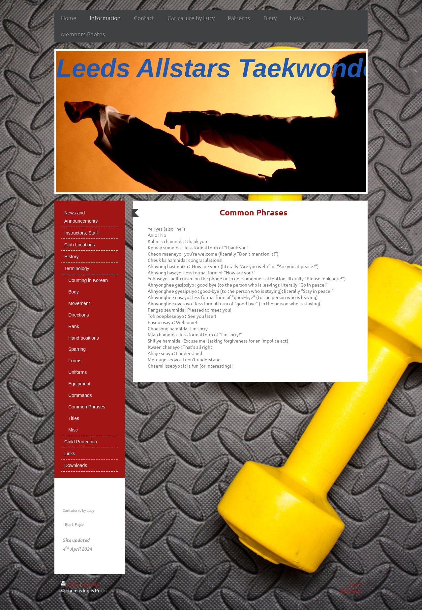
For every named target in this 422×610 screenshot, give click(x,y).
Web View (350, 590)
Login (355, 584)
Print (70, 584)
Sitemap (90, 584)
